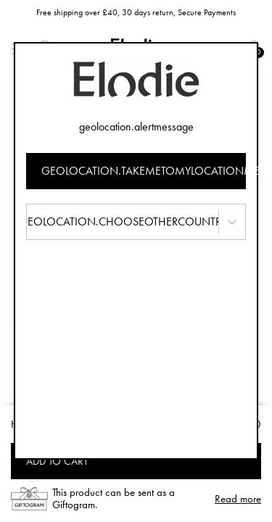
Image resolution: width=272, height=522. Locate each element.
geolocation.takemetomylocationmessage (144, 170)
